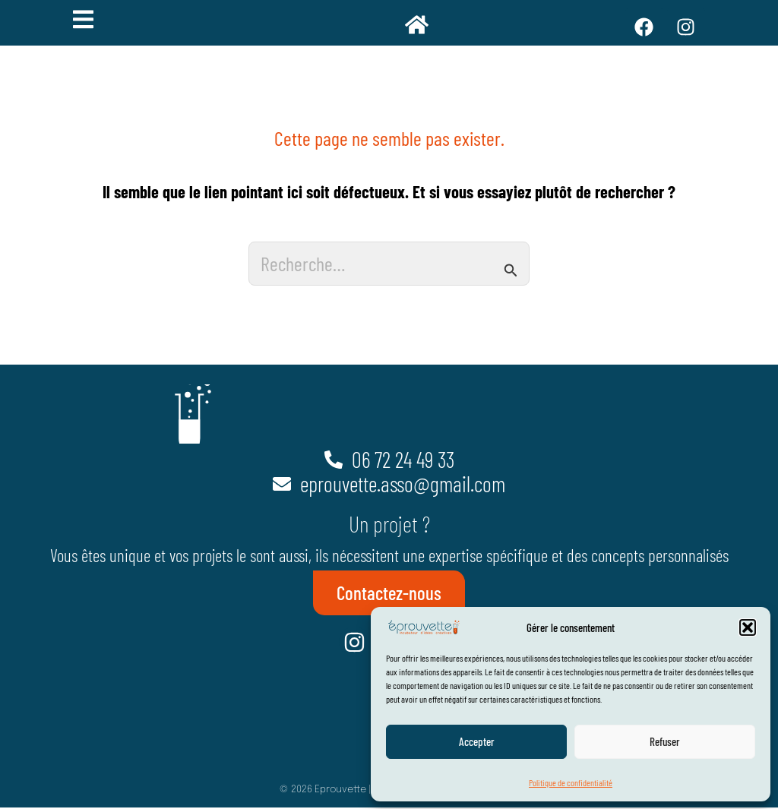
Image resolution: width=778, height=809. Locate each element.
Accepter (477, 741)
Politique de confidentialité (570, 782)
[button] (747, 627)
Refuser (665, 741)
